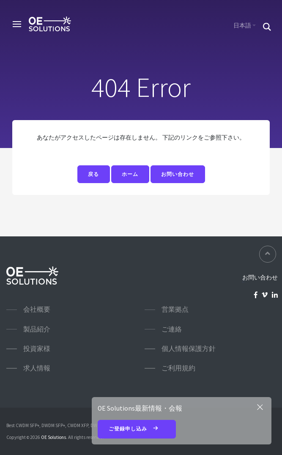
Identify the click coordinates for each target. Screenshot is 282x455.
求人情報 (36, 368)
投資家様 (36, 349)
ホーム (130, 174)
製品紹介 (36, 329)
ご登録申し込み (137, 429)
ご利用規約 (178, 368)
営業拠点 (175, 309)
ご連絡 (172, 329)
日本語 (242, 25)
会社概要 (36, 309)
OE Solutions (53, 437)
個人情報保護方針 (189, 349)
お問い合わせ (177, 174)
